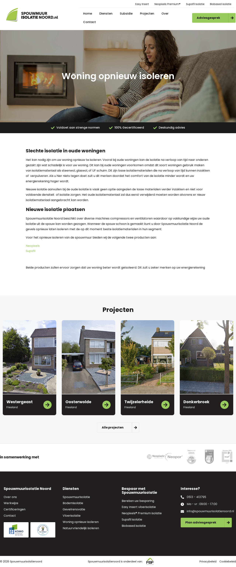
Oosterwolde (78, 401)
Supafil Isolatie (195, 4)
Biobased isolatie (220, 4)
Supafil (30, 251)
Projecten (147, 13)
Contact (89, 22)
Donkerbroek (196, 401)
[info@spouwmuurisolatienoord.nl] (182, 511)
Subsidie (126, 13)
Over (165, 13)
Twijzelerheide (138, 401)
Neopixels (33, 246)
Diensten (105, 13)
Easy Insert (142, 4)
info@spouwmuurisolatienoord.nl (210, 511)
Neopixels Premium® (168, 4)
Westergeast (19, 401)
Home (87, 13)
